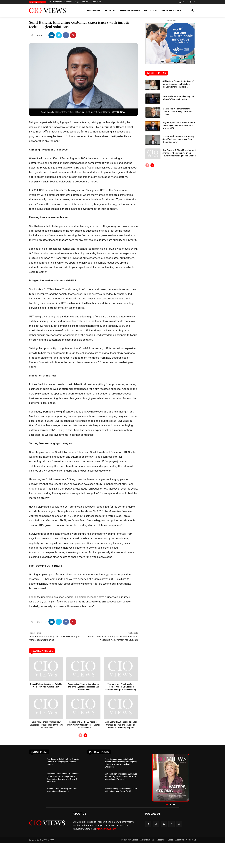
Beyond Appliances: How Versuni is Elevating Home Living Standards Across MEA (178, 125)
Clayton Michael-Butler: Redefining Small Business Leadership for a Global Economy (178, 139)
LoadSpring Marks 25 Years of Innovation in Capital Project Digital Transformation (83, 725)
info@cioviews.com (106, 828)
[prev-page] (80, 735)
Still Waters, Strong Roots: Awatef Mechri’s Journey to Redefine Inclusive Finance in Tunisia (178, 84)
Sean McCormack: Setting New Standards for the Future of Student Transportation (46, 725)
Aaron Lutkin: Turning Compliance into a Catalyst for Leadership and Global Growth (83, 687)
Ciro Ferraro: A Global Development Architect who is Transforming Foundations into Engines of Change (179, 153)
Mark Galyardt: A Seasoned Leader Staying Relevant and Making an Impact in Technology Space (121, 725)
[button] (192, 10)
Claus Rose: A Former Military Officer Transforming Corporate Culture (177, 112)
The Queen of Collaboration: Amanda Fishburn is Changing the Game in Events (63, 761)
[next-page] (85, 735)
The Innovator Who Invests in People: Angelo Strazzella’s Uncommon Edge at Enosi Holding (120, 687)
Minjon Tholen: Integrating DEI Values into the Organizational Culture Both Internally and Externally (121, 776)
